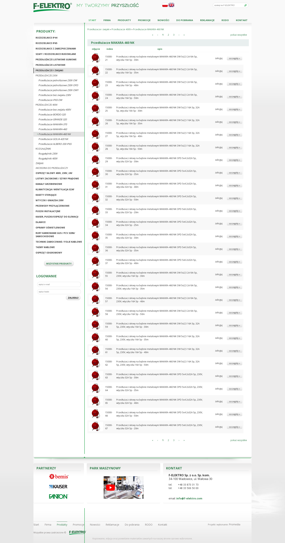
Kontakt (242, 20)
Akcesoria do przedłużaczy (52, 168)
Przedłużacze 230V (46, 75)
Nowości (163, 20)
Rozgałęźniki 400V (47, 158)
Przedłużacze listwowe (50, 65)
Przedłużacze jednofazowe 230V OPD (58, 85)
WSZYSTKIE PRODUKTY (59, 263)
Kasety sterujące (46, 194)
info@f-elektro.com (189, 498)
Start (92, 20)
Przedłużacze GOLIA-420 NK (53, 139)
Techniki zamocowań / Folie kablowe (59, 241)
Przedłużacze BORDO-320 (52, 114)
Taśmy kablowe (45, 247)
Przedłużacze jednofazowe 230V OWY (58, 90)
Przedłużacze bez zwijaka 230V (54, 95)
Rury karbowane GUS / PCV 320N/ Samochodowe (55, 235)
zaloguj (218, 58)
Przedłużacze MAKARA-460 (52, 129)
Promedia (234, 524)
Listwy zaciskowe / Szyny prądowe (57, 178)
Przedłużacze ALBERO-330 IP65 (54, 144)
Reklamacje (207, 20)
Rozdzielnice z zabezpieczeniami (56, 48)
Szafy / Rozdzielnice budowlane (56, 54)
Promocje (144, 20)
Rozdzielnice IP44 (46, 37)
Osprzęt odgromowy (49, 252)
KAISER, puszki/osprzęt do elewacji (57, 216)
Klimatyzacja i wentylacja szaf (55, 189)
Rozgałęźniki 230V (47, 153)
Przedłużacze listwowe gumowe (56, 59)
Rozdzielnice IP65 (46, 43)
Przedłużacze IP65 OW (50, 100)
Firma (107, 20)
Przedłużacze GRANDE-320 (52, 119)
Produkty (124, 20)
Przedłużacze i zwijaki (49, 70)
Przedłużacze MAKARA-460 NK (54, 134)
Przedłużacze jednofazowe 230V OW (57, 80)
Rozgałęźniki (43, 148)
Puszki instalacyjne (48, 211)
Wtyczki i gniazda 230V (50, 200)
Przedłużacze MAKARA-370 (52, 124)
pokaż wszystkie (238, 34)
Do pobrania (184, 20)
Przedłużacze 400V (46, 104)
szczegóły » (234, 58)
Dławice (41, 222)
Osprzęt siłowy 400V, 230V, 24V (54, 173)
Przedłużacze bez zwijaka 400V (54, 109)
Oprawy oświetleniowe (50, 227)
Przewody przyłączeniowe (52, 205)
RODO (225, 20)
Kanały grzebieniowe (49, 184)
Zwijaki (39, 163)
